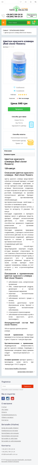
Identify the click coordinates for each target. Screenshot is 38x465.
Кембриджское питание (10, 431)
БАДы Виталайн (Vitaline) (10, 428)
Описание (8, 151)
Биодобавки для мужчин (10, 436)
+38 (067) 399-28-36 (14, 14)
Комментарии (9, 154)
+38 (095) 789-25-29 (14, 16)
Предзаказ (19, 109)
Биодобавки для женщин (10, 433)
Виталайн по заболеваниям (11, 441)
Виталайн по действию (9, 438)
